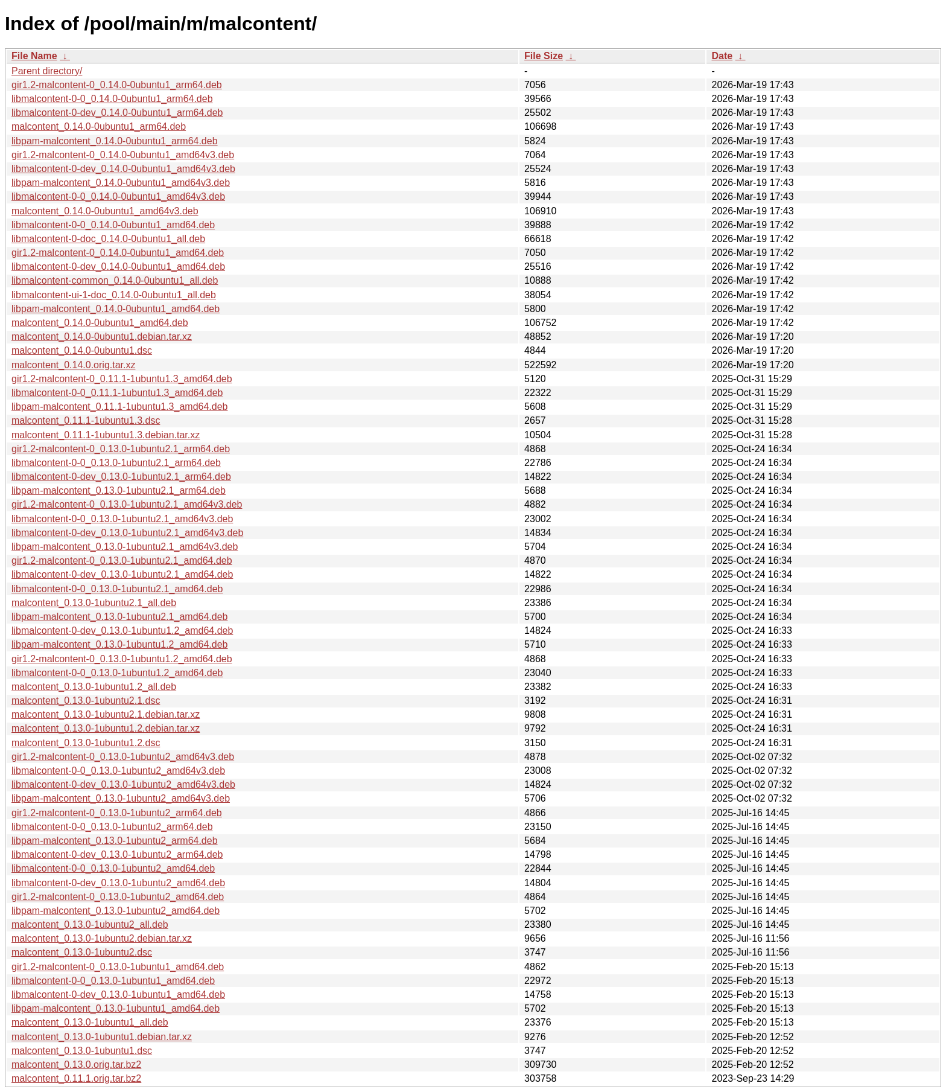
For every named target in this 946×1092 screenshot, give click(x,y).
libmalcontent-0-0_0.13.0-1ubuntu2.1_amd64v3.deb (122, 519)
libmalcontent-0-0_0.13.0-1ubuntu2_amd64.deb (113, 868)
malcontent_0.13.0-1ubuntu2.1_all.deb (93, 603)
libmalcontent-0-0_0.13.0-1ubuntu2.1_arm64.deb (116, 463)
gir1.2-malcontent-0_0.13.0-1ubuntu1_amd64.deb (117, 967)
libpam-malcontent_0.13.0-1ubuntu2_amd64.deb (115, 910)
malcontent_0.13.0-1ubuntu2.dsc (81, 952)
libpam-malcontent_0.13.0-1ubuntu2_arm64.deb (114, 840)
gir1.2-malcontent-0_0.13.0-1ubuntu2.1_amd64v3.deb (127, 504)
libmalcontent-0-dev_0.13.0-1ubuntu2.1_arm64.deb (121, 476)
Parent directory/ (46, 71)
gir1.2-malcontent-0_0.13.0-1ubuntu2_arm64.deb (116, 813)
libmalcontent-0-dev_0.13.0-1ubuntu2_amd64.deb (118, 883)
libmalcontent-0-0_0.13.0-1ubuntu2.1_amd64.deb (117, 589)
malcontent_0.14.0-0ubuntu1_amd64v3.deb (104, 211)
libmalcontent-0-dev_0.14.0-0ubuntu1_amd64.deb (118, 266)
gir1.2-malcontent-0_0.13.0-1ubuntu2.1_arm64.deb (120, 449)
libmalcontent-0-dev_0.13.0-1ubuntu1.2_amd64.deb (122, 630)
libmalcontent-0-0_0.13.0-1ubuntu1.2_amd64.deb (117, 673)
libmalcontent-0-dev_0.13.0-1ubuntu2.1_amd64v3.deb (127, 533)
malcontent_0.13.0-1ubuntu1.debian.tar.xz (101, 1037)
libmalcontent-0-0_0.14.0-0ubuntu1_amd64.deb (113, 225)
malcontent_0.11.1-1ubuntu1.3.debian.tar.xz (105, 435)
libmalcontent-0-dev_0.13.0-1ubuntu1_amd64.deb (118, 994)
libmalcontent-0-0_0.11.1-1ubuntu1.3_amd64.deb (117, 393)
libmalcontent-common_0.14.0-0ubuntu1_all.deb (114, 280)
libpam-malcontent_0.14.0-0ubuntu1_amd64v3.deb (120, 182)
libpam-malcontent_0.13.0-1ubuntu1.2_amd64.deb (119, 644)
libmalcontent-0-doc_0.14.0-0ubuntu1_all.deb (108, 239)
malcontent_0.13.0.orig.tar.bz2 (76, 1064)
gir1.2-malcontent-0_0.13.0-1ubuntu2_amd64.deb (117, 897)
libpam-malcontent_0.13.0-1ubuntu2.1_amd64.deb (119, 616)
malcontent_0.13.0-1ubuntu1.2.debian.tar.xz (105, 728)
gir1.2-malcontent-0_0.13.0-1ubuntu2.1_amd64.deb (121, 560)
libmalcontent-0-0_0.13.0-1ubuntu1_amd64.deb (113, 980)
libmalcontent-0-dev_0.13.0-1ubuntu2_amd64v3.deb (123, 784)
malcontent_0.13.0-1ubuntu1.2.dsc (85, 743)
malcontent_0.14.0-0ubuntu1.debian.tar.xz (101, 336)
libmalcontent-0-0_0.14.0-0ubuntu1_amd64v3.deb (118, 196)
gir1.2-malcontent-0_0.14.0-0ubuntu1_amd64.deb (117, 252)
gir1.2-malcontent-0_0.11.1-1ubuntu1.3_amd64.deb (121, 379)
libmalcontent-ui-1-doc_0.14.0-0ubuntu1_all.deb (113, 295)
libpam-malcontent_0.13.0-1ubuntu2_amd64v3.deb (120, 798)
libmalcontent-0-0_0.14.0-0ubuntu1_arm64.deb (112, 99)
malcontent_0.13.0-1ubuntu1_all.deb (89, 1022)
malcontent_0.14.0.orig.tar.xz (73, 365)
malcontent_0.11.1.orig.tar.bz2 (76, 1078)
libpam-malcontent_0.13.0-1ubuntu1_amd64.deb (115, 1008)
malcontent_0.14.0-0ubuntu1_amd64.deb (99, 323)
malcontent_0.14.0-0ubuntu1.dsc (81, 350)
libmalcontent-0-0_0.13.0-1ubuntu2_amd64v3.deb (118, 770)
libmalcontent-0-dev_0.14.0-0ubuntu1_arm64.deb (117, 112)
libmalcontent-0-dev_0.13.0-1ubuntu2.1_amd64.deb (122, 574)
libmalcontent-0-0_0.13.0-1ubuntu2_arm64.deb (112, 827)
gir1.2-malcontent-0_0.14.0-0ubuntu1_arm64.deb (116, 85)
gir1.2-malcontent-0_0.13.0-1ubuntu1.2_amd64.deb (121, 659)
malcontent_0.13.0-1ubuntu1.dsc (81, 1051)
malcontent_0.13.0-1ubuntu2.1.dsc (85, 700)
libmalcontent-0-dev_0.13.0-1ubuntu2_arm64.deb (117, 854)
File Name (34, 56)
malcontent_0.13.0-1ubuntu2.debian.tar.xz (101, 938)
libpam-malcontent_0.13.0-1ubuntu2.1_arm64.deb (118, 490)
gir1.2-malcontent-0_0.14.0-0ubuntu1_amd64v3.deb (122, 155)
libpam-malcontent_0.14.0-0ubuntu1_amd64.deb (115, 309)
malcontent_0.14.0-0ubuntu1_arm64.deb (98, 126)
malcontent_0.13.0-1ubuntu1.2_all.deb (93, 687)
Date (721, 56)
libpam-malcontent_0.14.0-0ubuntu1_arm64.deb (114, 141)
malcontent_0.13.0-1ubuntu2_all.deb (89, 924)
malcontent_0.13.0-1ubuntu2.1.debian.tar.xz (105, 714)
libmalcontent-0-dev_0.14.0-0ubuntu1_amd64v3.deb (123, 169)
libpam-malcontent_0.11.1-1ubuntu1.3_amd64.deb (119, 406)
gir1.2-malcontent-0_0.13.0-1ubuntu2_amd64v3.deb (122, 757)
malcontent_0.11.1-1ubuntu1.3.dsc (85, 420)
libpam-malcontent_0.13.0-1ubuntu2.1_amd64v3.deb (124, 546)
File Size (543, 56)
